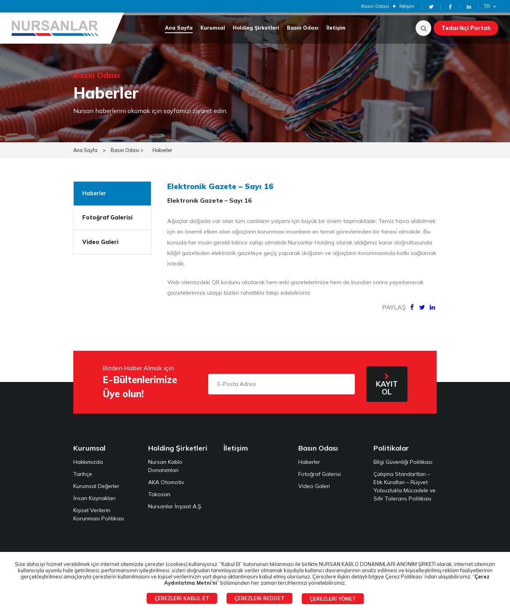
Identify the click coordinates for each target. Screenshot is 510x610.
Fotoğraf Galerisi (107, 214)
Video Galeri (100, 239)
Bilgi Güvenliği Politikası (403, 459)
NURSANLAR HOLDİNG (56, 28)
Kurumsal (212, 28)
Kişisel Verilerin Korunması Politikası (98, 511)
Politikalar (391, 445)
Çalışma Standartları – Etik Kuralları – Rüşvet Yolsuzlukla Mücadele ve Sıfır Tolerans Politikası (405, 483)
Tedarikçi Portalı (466, 28)
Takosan (159, 491)
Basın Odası (375, 6)
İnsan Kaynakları (94, 495)
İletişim (406, 6)
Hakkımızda (88, 459)
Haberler (163, 147)
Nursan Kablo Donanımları (165, 463)
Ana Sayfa (179, 28)
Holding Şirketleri (256, 28)
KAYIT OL (387, 385)
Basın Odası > (127, 147)
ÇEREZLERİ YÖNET (333, 599)
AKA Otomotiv (166, 479)
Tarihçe (82, 471)
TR (491, 6)
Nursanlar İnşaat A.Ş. (175, 503)
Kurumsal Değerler (96, 483)
